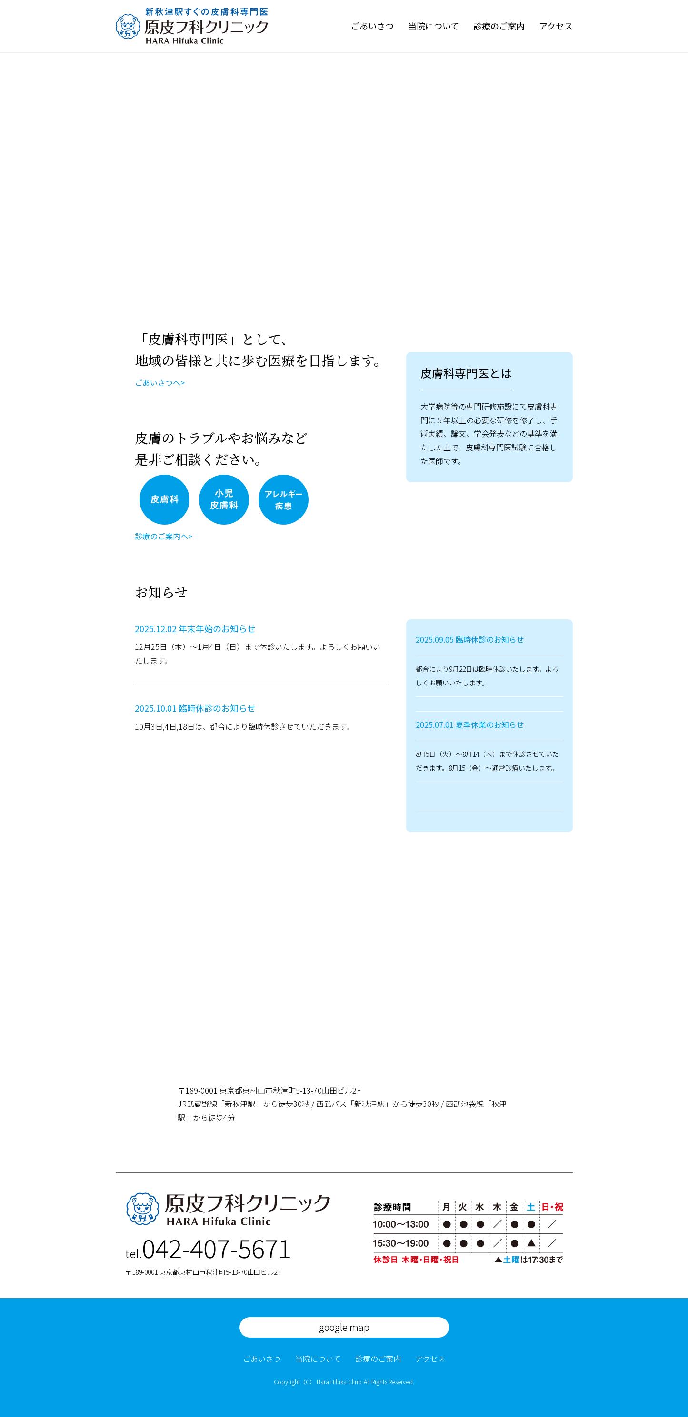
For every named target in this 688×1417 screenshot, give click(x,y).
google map (344, 1327)
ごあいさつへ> (160, 382)
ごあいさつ (372, 26)
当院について (433, 26)
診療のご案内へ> (163, 536)
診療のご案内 (499, 26)
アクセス (556, 26)
